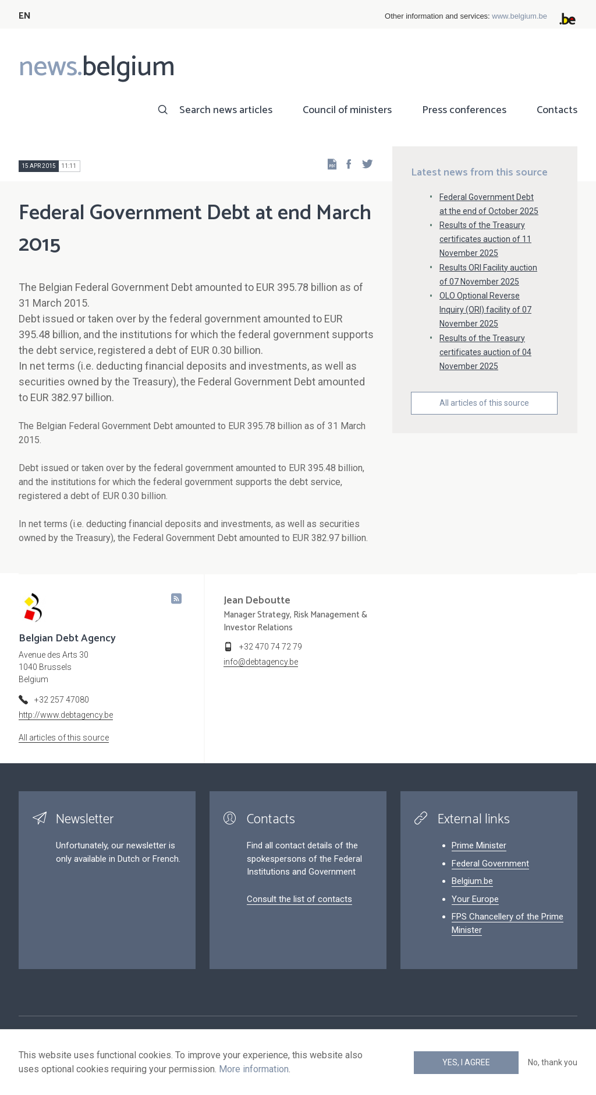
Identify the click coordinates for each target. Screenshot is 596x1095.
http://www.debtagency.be (66, 715)
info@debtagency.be (261, 661)
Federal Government (490, 863)
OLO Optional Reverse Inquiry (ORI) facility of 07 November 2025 (485, 309)
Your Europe (475, 899)
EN (25, 16)
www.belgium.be (519, 16)
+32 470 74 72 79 (270, 646)
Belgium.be (472, 881)
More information (254, 1069)
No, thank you (552, 1062)
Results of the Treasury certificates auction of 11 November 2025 (485, 239)
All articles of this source (484, 403)
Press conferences (464, 110)
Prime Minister (479, 845)
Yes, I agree (466, 1062)
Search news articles (225, 110)
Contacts (557, 110)
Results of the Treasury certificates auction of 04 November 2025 (485, 352)
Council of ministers (347, 110)
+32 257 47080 (61, 699)
